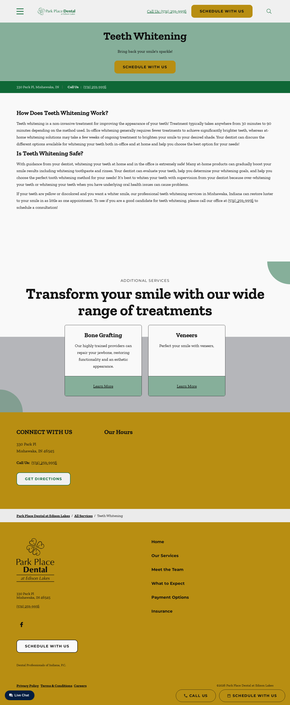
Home (157, 541)
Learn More (103, 386)
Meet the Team (167, 569)
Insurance (162, 611)
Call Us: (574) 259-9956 (166, 11)
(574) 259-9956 (94, 87)
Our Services (165, 555)
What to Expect (168, 583)
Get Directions (43, 479)
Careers (80, 685)
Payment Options (170, 597)
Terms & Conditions (56, 685)
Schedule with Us (222, 11)
